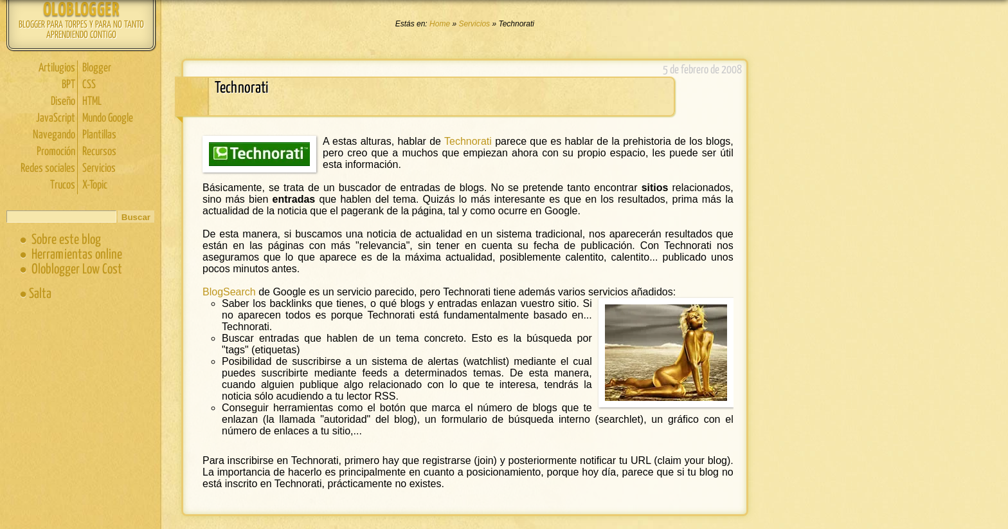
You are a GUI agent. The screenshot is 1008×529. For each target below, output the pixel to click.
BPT (68, 85)
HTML (92, 101)
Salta (40, 294)
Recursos (99, 152)
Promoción (56, 152)
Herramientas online (77, 254)
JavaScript (55, 118)
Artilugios (57, 68)
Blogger (96, 68)
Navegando (54, 135)
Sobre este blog (66, 240)
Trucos (62, 185)
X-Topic (94, 185)
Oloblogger (81, 10)
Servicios (99, 168)
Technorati (468, 141)
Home (440, 23)
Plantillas (99, 135)
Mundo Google (107, 118)
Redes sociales (48, 168)
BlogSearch (229, 291)
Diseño (63, 101)
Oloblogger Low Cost (77, 269)
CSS (89, 85)
